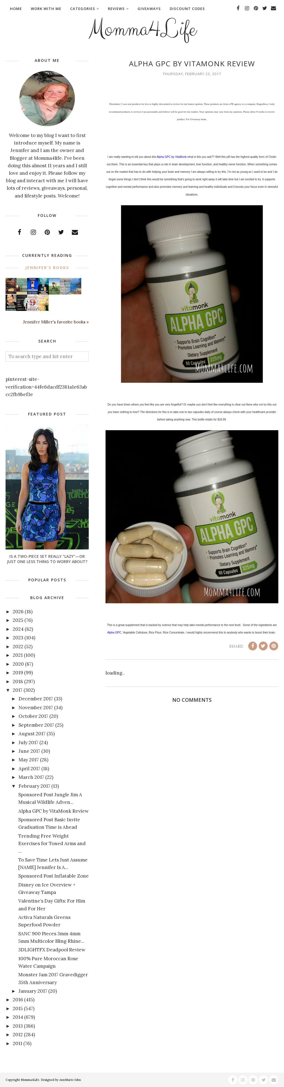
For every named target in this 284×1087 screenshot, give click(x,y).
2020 (18, 664)
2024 (18, 629)
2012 (18, 1035)
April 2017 (29, 769)
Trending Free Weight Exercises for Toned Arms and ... (52, 843)
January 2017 (33, 991)
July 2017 (28, 742)
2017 (17, 690)
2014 (18, 1017)
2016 (18, 1000)
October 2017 (33, 716)
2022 (18, 646)
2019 (18, 673)
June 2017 (29, 751)
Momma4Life (142, 29)
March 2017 (31, 777)
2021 (18, 655)
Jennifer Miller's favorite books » (56, 322)
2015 (18, 1008)
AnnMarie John (70, 1080)
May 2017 (29, 760)
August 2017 (32, 734)
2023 (18, 638)
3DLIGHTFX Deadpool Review (51, 950)
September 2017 (36, 725)
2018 (18, 681)
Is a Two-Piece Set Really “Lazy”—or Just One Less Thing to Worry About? (47, 559)
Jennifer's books (47, 267)
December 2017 (36, 699)
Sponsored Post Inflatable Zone (53, 876)
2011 (17, 1043)
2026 (18, 612)
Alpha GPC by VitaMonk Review (53, 811)
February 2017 (34, 786)
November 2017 (36, 708)
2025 (18, 620)
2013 (18, 1026)
